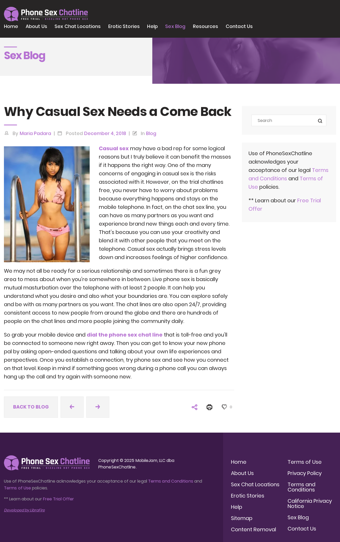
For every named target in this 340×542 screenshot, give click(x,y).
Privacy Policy (305, 473)
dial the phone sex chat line (125, 334)
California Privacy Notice (310, 503)
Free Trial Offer (58, 499)
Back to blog (31, 407)
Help (152, 26)
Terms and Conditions (170, 481)
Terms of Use (18, 488)
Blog (151, 133)
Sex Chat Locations (78, 26)
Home (11, 26)
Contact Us (239, 26)
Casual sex (114, 148)
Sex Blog (175, 26)
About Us (36, 26)
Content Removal (253, 529)
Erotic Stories (124, 26)
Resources (205, 26)
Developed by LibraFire (24, 510)
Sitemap (241, 518)
